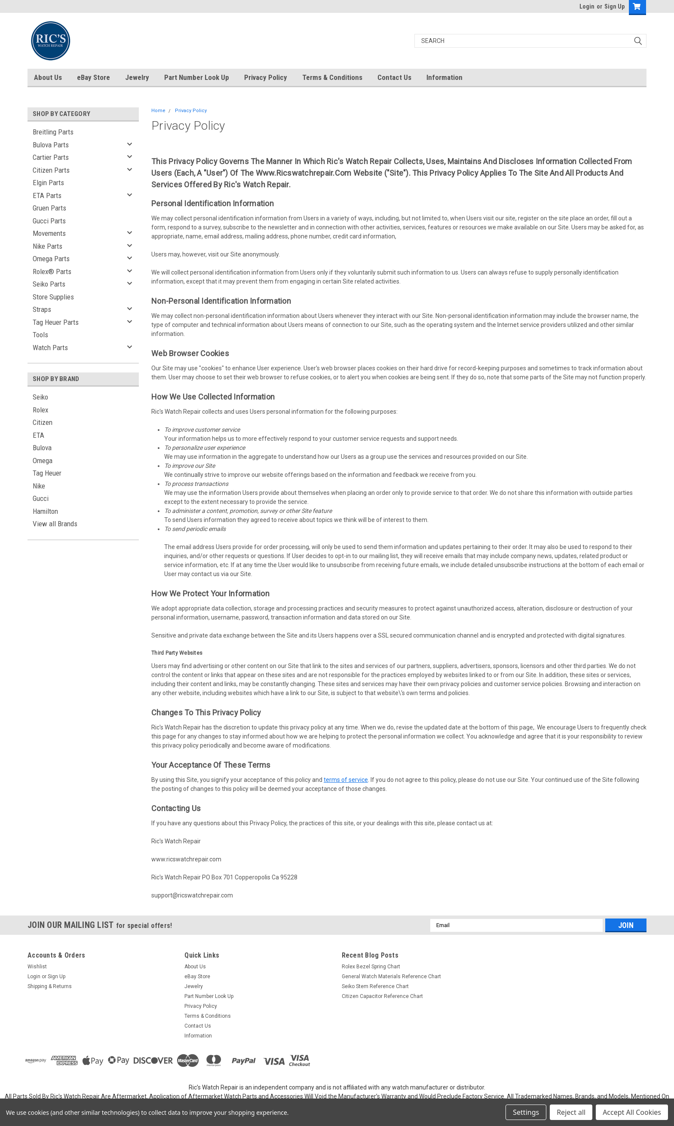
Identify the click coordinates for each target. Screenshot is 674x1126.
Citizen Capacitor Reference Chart (382, 996)
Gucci (41, 498)
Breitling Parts (53, 132)
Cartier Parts (51, 157)
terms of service (346, 779)
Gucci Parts (49, 221)
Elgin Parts (48, 182)
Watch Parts (50, 347)
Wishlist (37, 967)
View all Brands (55, 523)
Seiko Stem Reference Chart (375, 986)
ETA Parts (47, 195)
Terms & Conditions (332, 77)
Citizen (42, 422)
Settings (526, 1112)
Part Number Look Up (196, 77)
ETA (38, 435)
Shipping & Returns (50, 986)
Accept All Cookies (632, 1112)
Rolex (40, 410)
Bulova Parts (51, 144)
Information (444, 77)
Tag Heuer (47, 473)
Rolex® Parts (52, 271)
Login (586, 6)
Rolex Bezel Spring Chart (371, 967)
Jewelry (137, 77)
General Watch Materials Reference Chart (391, 976)
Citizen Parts (51, 170)
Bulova (42, 447)
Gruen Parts (49, 208)
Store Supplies (53, 297)
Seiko (40, 397)
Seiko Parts (49, 284)
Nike (39, 486)
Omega (42, 460)
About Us (48, 77)
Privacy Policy (265, 77)
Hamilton (45, 511)
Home (158, 110)
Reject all (571, 1112)
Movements (49, 233)
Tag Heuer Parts (56, 322)
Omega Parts (51, 258)
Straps (42, 309)
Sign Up (614, 6)
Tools (40, 334)
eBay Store (93, 77)
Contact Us (394, 77)
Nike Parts (47, 246)
